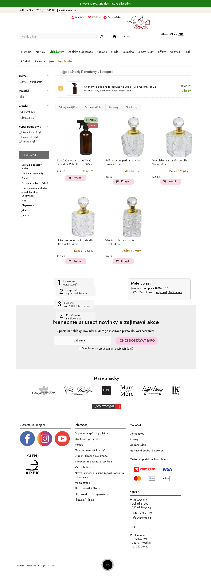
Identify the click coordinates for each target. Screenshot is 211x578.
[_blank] (62, 438)
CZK (173, 34)
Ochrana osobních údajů (34, 183)
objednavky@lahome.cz (169, 292)
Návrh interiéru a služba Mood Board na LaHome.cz (34, 191)
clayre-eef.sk (101, 494)
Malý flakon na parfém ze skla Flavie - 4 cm (169, 162)
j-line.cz (79, 500)
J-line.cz (25, 210)
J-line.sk (25, 215)
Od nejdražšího (93, 107)
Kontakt (25, 178)
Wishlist (96, 17)
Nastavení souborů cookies (146, 450)
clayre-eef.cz (83, 494)
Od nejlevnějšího (67, 107)
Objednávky (137, 434)
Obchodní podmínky (32, 173)
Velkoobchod (83, 467)
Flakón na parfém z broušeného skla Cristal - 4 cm (75, 242)
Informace (29, 155)
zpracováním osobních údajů (116, 348)
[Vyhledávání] (59, 36)
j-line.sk (91, 500)
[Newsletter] (82, 340)
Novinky (113, 107)
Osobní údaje (138, 445)
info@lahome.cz (67, 10)
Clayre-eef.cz (28, 205)
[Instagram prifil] (44, 438)
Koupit (77, 177)
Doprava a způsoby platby (91, 433)
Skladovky (131, 107)
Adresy (134, 439)
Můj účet (79, 17)
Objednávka (114, 17)
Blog (23, 200)
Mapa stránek (83, 483)
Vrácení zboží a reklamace (91, 456)
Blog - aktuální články (87, 488)
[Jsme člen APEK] (32, 464)
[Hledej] (101, 36)
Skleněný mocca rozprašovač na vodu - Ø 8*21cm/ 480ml (120, 87)
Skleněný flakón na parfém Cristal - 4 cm (119, 242)
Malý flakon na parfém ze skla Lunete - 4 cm (122, 162)
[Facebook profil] (27, 438)
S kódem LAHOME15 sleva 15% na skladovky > (106, 4)
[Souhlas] (80, 349)
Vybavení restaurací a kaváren (93, 461)
